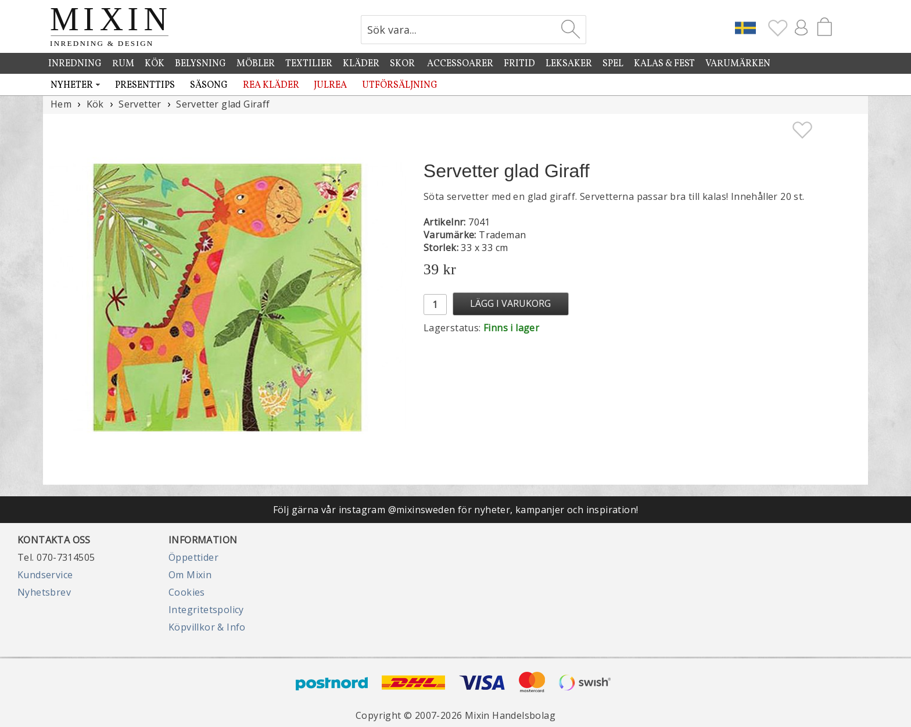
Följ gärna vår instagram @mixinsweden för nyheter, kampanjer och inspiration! (456, 509)
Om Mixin (189, 574)
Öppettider (193, 557)
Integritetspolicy (206, 609)
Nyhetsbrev (44, 592)
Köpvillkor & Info (207, 627)
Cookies (186, 592)
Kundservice (45, 574)
